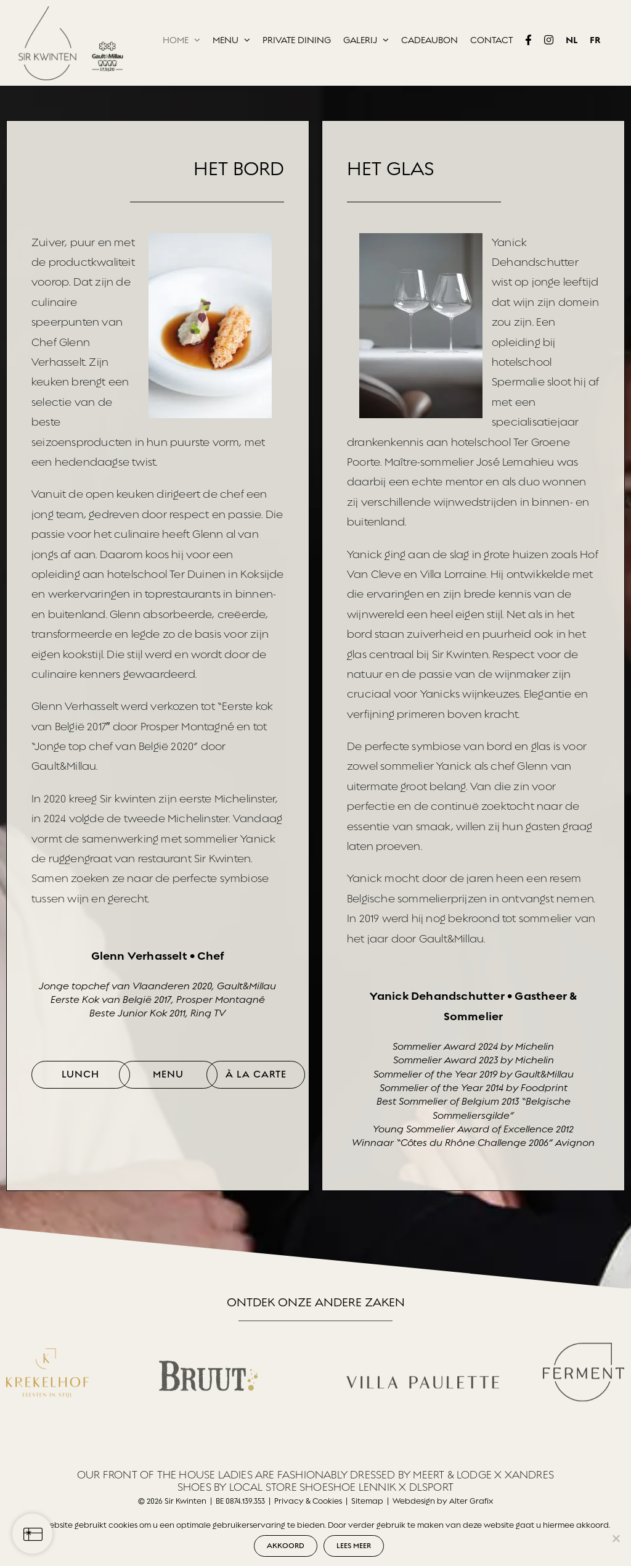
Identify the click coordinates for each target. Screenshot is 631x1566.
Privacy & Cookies (308, 1501)
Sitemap (367, 1501)
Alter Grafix (471, 1501)
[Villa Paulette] (423, 1352)
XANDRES (529, 1475)
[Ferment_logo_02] (583, 1339)
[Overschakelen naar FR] (595, 40)
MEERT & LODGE (452, 1475)
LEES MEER (353, 1545)
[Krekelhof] (47, 1346)
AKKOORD (285, 1545)
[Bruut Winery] (208, 1358)
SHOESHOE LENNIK (347, 1487)
